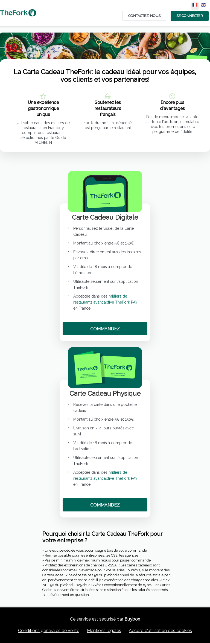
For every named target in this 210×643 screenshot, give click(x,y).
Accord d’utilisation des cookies (160, 630)
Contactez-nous (144, 16)
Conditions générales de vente (48, 630)
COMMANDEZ (105, 328)
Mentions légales (104, 630)
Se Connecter (189, 16)
